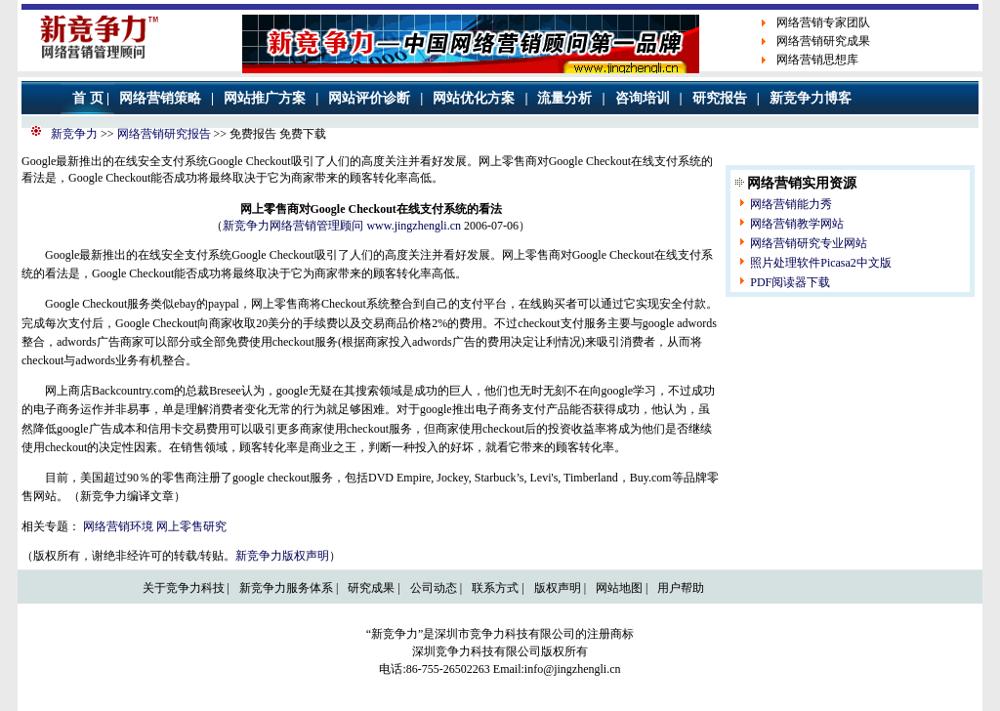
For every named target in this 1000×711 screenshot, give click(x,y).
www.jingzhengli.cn (413, 225)
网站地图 (619, 588)
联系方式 (495, 588)
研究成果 (371, 588)
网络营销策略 (160, 98)
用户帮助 (680, 588)
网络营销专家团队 (823, 22)
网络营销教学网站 (797, 223)
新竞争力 (74, 134)
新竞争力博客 (811, 98)
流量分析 (564, 98)
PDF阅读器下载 (790, 282)
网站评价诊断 (369, 98)
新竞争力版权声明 (282, 556)
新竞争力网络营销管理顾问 (293, 225)
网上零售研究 (191, 526)
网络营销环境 (118, 526)
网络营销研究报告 (164, 134)
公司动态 (433, 588)
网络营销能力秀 (791, 204)
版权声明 (557, 588)
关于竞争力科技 (184, 588)
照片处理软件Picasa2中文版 (821, 263)
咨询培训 (642, 98)
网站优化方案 (474, 98)
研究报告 (719, 98)
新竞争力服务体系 (286, 588)
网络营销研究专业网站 (808, 243)
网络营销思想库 (817, 59)
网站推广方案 (265, 98)
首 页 (88, 98)
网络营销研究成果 (823, 41)
